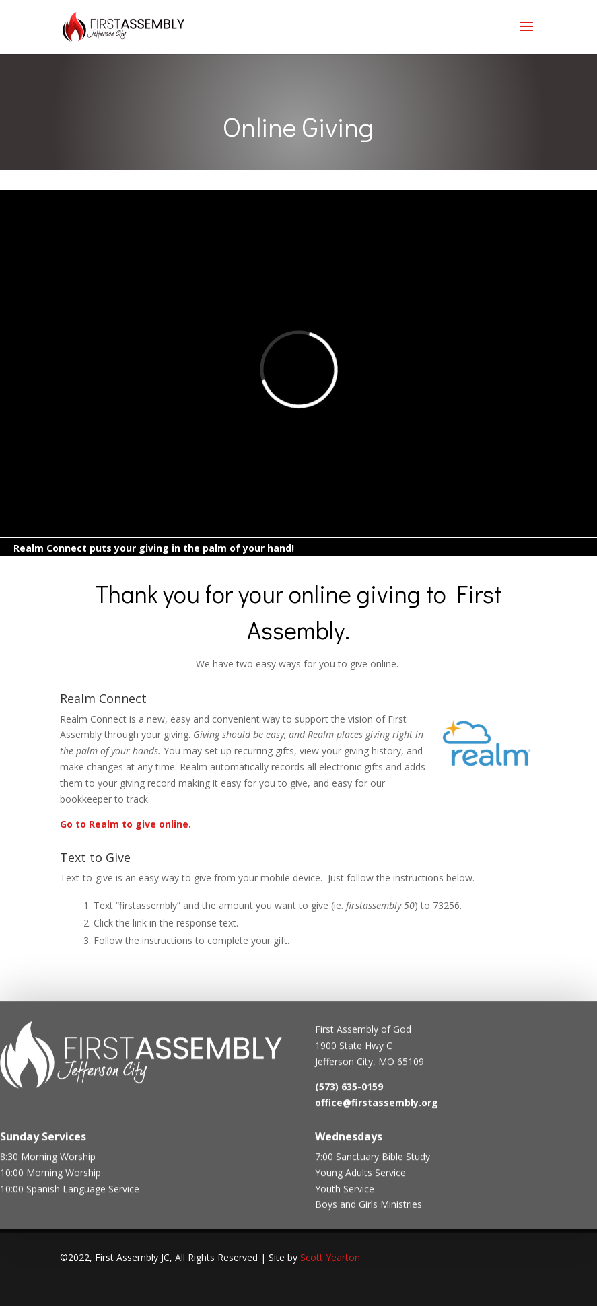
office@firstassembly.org (376, 1106)
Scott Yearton (330, 1257)
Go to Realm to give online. (125, 824)
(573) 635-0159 (349, 1091)
